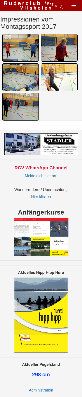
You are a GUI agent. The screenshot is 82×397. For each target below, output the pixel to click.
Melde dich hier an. (41, 176)
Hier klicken (41, 197)
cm (41, 374)
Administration (41, 390)
